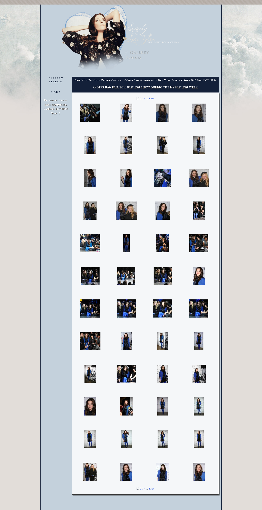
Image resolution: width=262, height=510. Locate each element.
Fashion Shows (111, 80)
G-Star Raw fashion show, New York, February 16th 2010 (160, 80)
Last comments (56, 104)
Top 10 (55, 113)
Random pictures (55, 109)
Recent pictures (55, 100)
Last (151, 98)
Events (93, 80)
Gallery (80, 80)
